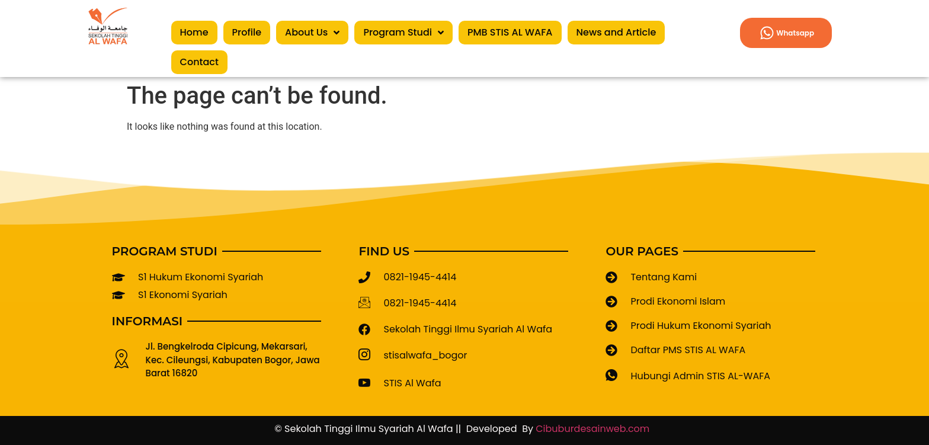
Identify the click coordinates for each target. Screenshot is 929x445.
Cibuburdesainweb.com (595, 429)
